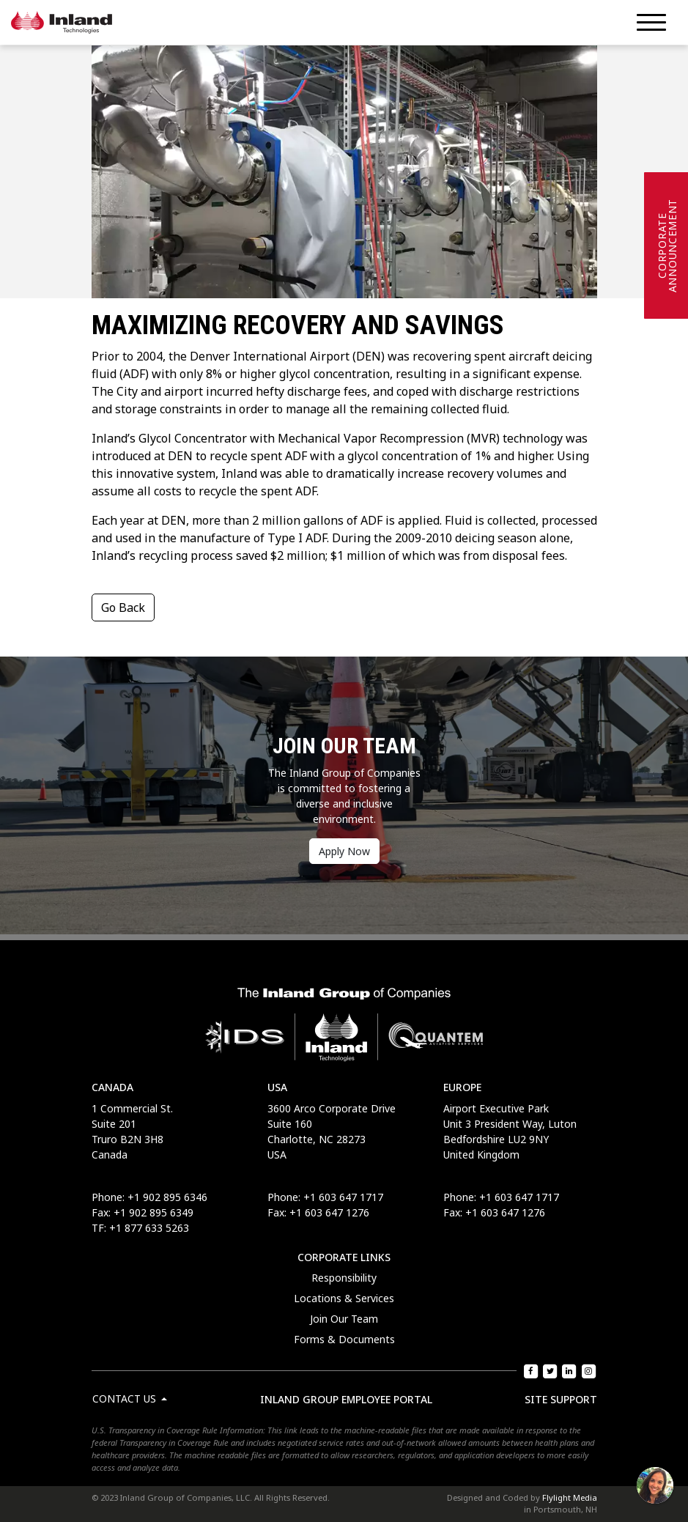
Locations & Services (344, 1298)
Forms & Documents (344, 1339)
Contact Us (125, 1398)
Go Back (123, 607)
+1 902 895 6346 (167, 1197)
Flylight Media (569, 1497)
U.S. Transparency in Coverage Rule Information (177, 1430)
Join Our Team (344, 1319)
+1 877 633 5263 (149, 1228)
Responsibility (344, 1278)
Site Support (561, 1399)
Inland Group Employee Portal (346, 1399)
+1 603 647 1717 (343, 1197)
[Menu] (651, 22)
